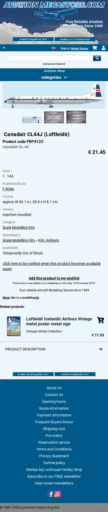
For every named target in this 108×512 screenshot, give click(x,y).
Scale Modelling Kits (19, 227)
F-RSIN (8, 189)
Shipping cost (54, 429)
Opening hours (54, 401)
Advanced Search (54, 64)
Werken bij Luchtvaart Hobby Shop (54, 470)
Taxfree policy (54, 463)
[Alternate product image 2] (54, 123)
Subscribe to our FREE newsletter (54, 476)
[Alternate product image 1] (32, 123)
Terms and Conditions (54, 449)
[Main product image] (54, 107)
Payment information (54, 415)
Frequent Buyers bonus (54, 422)
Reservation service (54, 442)
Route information (54, 408)
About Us (54, 388)
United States (79, 48)
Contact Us (54, 395)
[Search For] (50, 58)
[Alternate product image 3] (76, 123)
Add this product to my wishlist (54, 278)
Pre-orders (54, 435)
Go (97, 58)
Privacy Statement (54, 456)
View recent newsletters (54, 483)
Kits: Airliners (48, 240)
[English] (53, 47)
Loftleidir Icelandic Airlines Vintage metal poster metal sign (59, 321)
